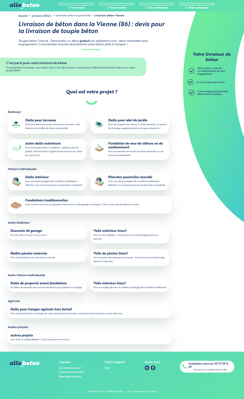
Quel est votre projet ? (91, 92)
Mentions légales (115, 391)
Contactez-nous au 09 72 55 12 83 (208, 365)
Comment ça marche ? (72, 372)
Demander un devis (70, 376)
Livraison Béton (41, 15)
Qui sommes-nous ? (70, 368)
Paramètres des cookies (144, 391)
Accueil (22, 15)
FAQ (106, 368)
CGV (129, 391)
